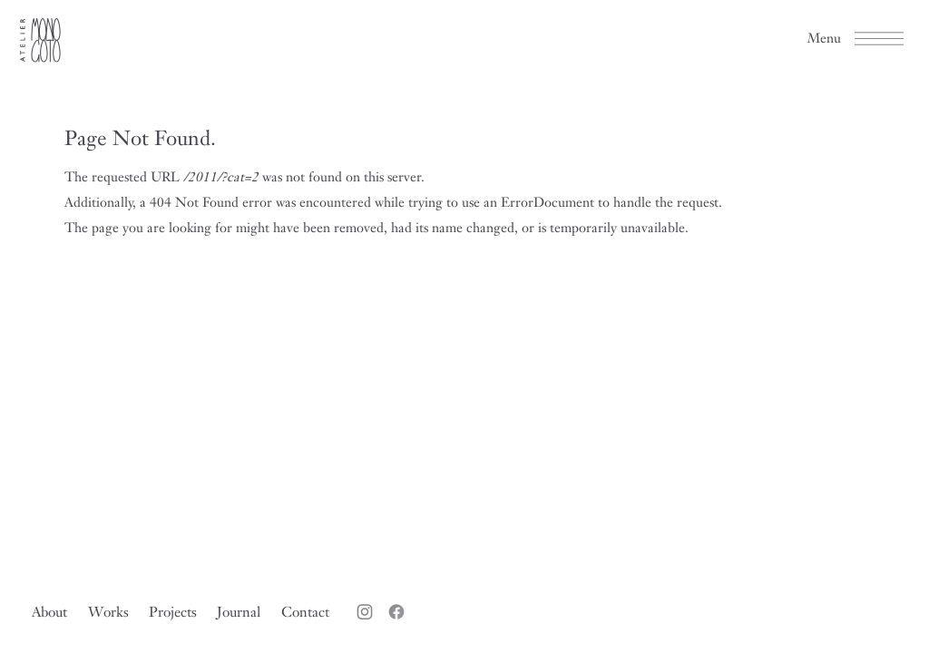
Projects (173, 612)
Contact (305, 612)
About (49, 612)
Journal (238, 612)
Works (108, 612)
